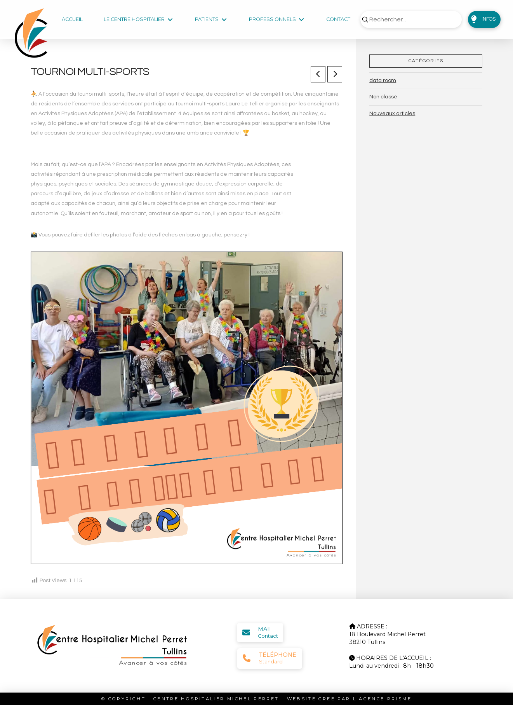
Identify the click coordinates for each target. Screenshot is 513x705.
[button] (484, 19)
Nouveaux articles (392, 113)
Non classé (383, 97)
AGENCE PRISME (385, 699)
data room (382, 80)
